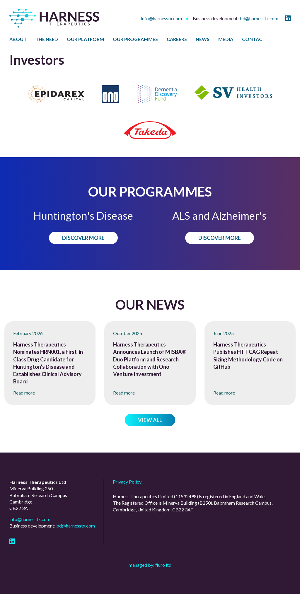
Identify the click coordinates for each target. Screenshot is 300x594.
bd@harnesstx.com (259, 18)
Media (225, 39)
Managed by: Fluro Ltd (150, 565)
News (202, 39)
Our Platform (85, 39)
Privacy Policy (127, 481)
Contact (253, 39)
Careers (177, 39)
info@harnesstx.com (161, 18)
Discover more (83, 238)
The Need (46, 39)
